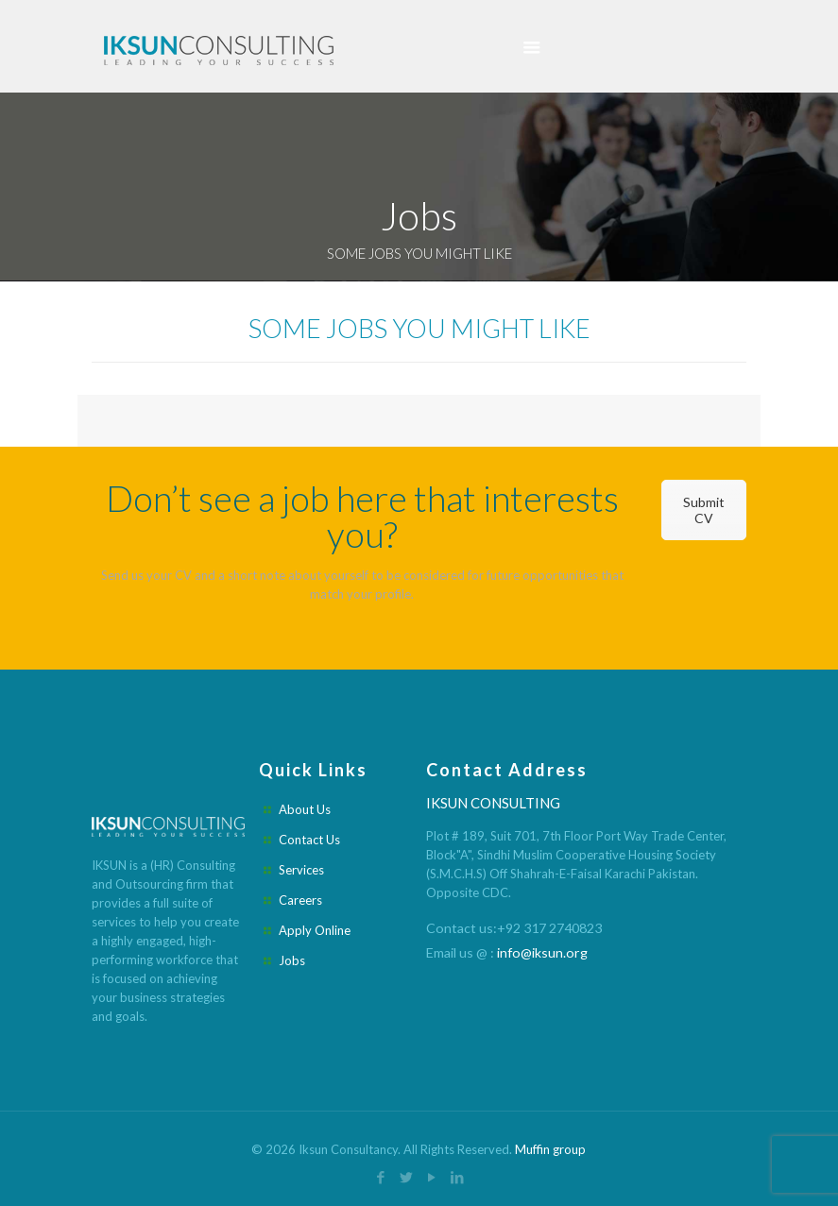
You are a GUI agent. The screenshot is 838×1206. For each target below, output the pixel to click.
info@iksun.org (542, 952)
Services (301, 869)
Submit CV (704, 510)
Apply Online (315, 930)
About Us (305, 809)
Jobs (292, 960)
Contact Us (309, 839)
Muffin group (550, 1149)
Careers (300, 900)
